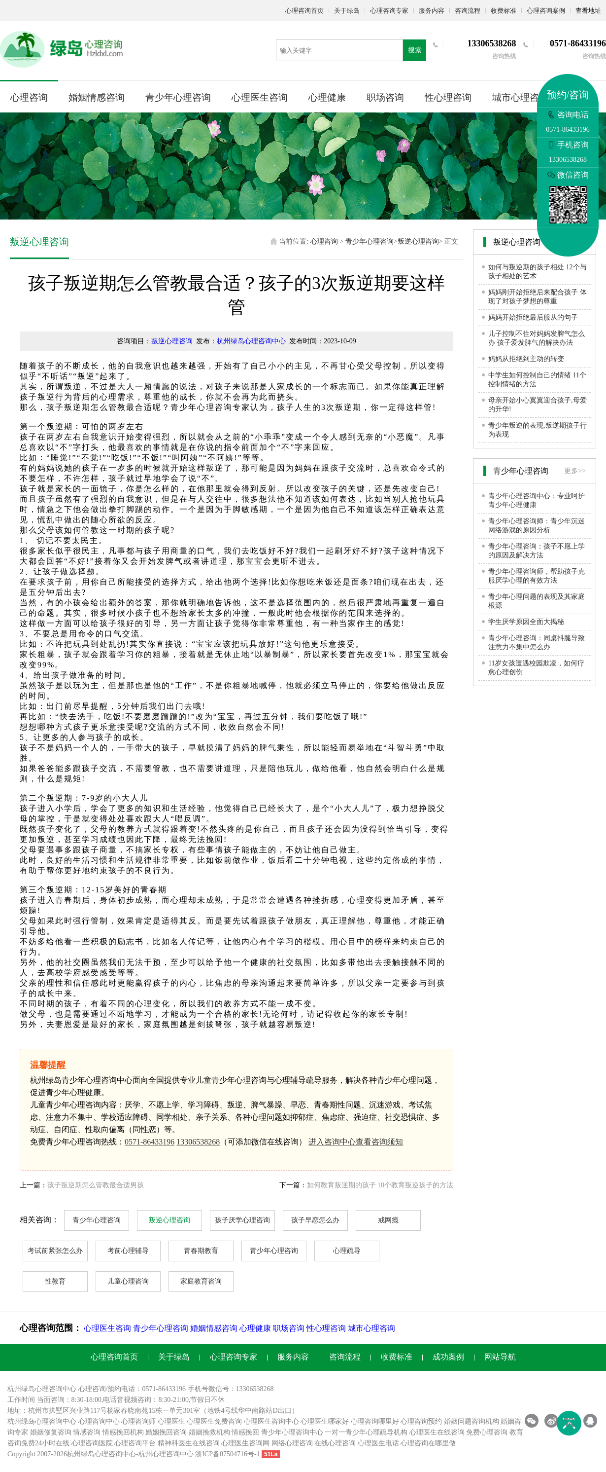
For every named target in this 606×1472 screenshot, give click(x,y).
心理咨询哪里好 (375, 1421)
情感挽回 (245, 1432)
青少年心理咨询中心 (292, 1432)
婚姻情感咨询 (96, 97)
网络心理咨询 (292, 1443)
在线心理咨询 (335, 1443)
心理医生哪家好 (325, 1421)
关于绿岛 (347, 10)
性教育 (55, 1281)
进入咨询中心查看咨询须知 (355, 1142)
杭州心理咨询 (159, 1454)
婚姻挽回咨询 (166, 1432)
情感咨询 (87, 1432)
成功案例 (448, 1357)
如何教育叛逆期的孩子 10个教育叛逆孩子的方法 (380, 1185)
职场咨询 (385, 97)
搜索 (415, 50)
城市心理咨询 (520, 97)
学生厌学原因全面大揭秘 (526, 622)
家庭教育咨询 (201, 1281)
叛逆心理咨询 (418, 241)
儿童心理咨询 (128, 1281)
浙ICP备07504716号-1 (227, 1454)
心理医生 (171, 1421)
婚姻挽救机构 (209, 1432)
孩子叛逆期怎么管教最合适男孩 (95, 1185)
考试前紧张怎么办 (55, 1250)
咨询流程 (467, 10)
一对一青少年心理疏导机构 (366, 1432)
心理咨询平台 (135, 1443)
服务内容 (431, 10)
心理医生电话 (378, 1443)
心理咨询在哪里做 (428, 1443)
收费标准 (503, 10)
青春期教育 (201, 1250)
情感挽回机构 (123, 1432)
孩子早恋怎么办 (315, 1220)
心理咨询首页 (304, 10)
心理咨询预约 (421, 1421)
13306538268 (198, 1142)
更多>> (575, 471)
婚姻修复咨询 (50, 1432)
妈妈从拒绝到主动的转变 (526, 359)
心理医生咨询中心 (271, 1421)
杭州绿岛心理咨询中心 (251, 341)
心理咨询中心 (99, 1421)
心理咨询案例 (546, 10)
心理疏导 (347, 1250)
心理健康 (327, 97)
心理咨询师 (138, 1421)
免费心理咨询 (486, 1432)
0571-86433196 (149, 1142)
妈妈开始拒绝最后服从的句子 (533, 317)
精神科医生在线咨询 (189, 1443)
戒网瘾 (388, 1220)
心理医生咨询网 (245, 1443)
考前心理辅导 (128, 1250)
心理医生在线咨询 (437, 1432)
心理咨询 (29, 97)
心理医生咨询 (260, 97)
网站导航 (500, 1357)
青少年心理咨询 (178, 97)
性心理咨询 (448, 97)
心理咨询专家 (389, 10)
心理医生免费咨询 (214, 1421)
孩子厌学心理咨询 (242, 1220)
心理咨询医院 (92, 1443)
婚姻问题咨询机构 (471, 1421)
